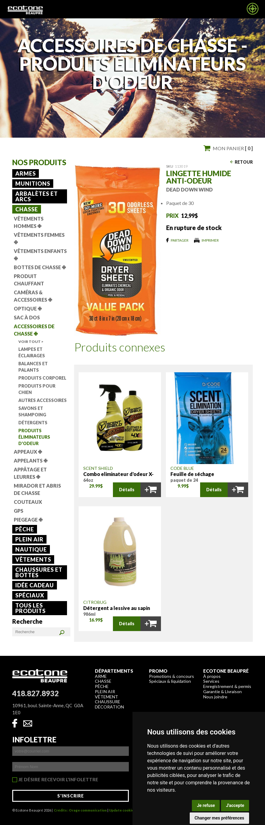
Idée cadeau (34, 585)
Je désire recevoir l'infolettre (58, 779)
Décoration (109, 706)
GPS (18, 511)
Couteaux (28, 502)
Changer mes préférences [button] (219, 818)
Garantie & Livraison (222, 691)
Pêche (24, 529)
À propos (212, 676)
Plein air (29, 539)
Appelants (30, 460)
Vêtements (33, 559)
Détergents (32, 422)
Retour (244, 162)
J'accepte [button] (235, 805)
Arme (101, 676)
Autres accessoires (42, 400)
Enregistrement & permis (227, 686)
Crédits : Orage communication (80, 810)
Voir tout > (30, 341)
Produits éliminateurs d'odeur (34, 437)
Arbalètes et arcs (36, 196)
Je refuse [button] (206, 805)
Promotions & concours (171, 676)
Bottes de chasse (40, 267)
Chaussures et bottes (38, 572)
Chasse (26, 209)
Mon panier (233, 148)
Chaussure (107, 701)
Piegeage (28, 519)
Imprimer (210, 240)
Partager (179, 240)
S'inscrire (70, 795)
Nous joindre (215, 696)
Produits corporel (42, 378)
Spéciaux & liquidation (170, 681)
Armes (25, 173)
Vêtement (106, 696)
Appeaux (28, 452)
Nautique (31, 549)
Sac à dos (27, 317)
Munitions (32, 183)
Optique (28, 308)
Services (211, 681)
